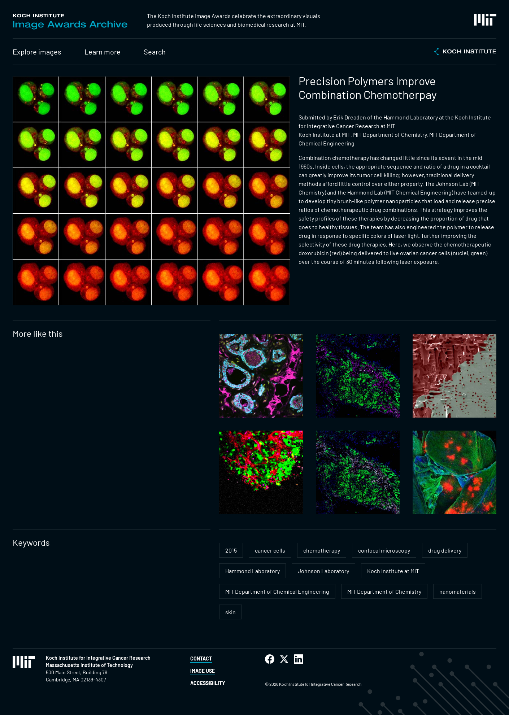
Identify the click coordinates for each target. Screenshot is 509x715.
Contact (201, 658)
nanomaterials (457, 591)
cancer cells (270, 550)
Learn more (102, 51)
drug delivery (444, 550)
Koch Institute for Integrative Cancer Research (98, 658)
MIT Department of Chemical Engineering (277, 591)
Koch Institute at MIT (393, 570)
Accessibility (207, 683)
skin (230, 612)
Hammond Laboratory (252, 570)
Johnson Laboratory (323, 570)
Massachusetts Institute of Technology (89, 665)
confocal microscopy (384, 550)
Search (155, 51)
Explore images (37, 51)
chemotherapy (321, 550)
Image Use (202, 671)
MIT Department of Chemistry (384, 591)
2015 (231, 550)
